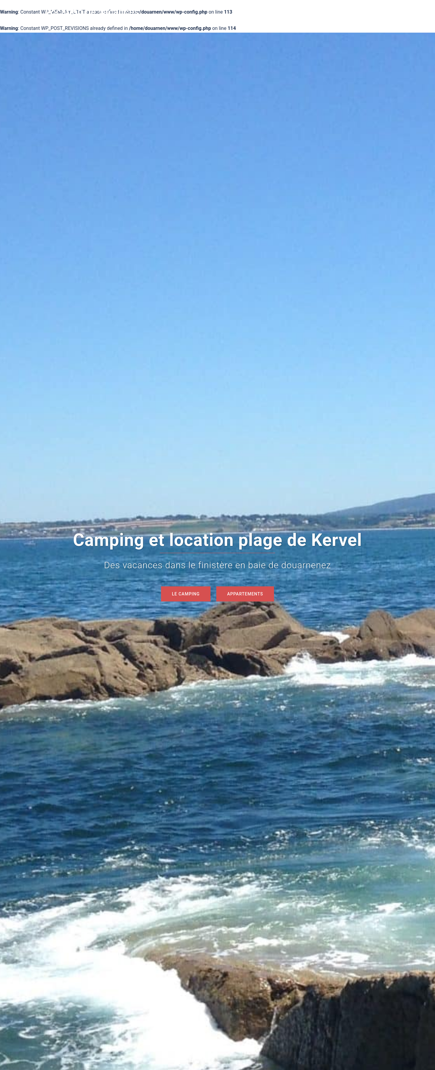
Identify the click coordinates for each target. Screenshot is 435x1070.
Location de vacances (92, 12)
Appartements (245, 593)
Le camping (186, 593)
